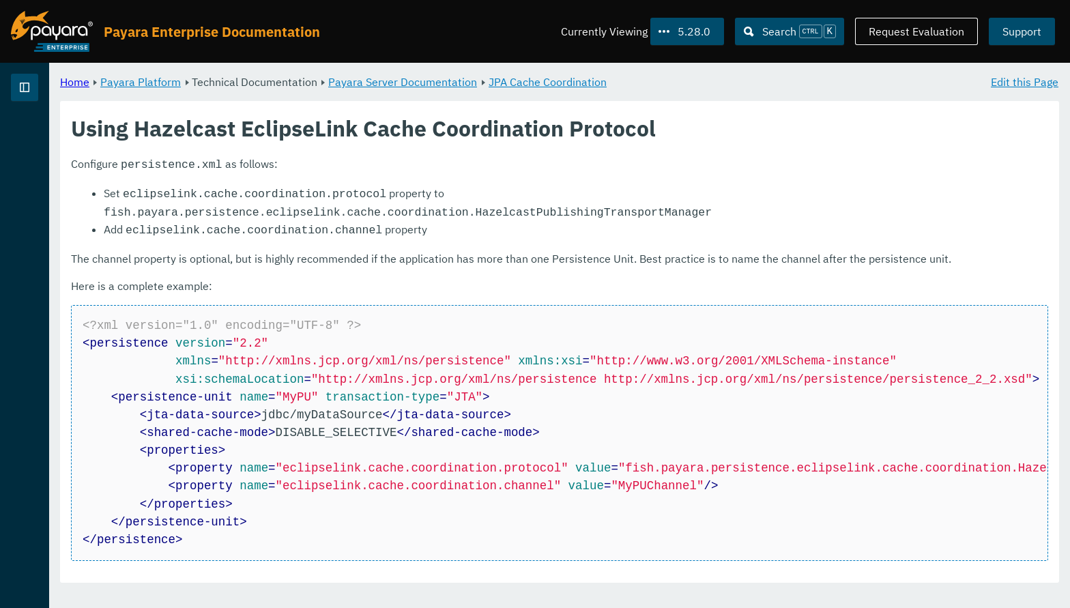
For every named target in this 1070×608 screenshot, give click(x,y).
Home (244, 82)
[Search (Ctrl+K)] (789, 31)
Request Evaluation (916, 31)
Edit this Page (1024, 82)
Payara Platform (310, 82)
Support (1021, 31)
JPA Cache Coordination (718, 82)
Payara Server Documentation (572, 82)
